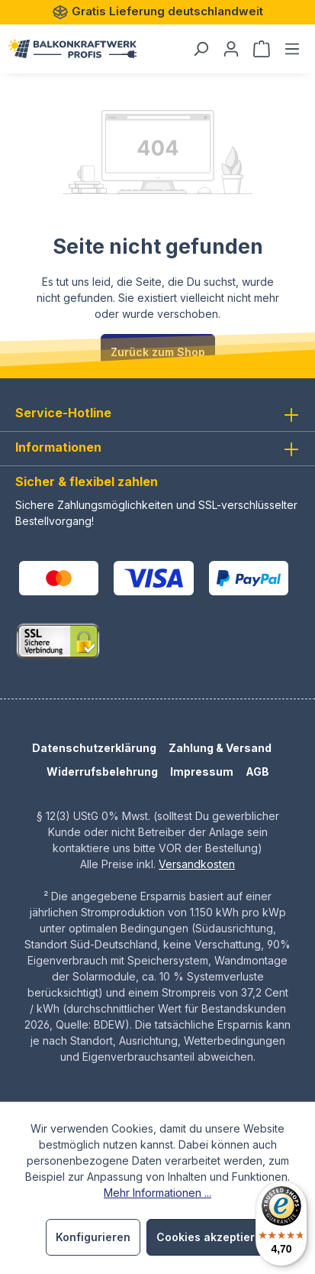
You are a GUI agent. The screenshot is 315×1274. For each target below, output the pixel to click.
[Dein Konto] (231, 49)
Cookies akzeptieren (212, 1236)
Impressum (201, 771)
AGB (257, 771)
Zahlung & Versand (220, 747)
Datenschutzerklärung (94, 747)
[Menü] (292, 49)
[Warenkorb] (261, 49)
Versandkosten (197, 863)
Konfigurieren (93, 1236)
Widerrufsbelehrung (102, 771)
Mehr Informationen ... (157, 1192)
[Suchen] (200, 49)
